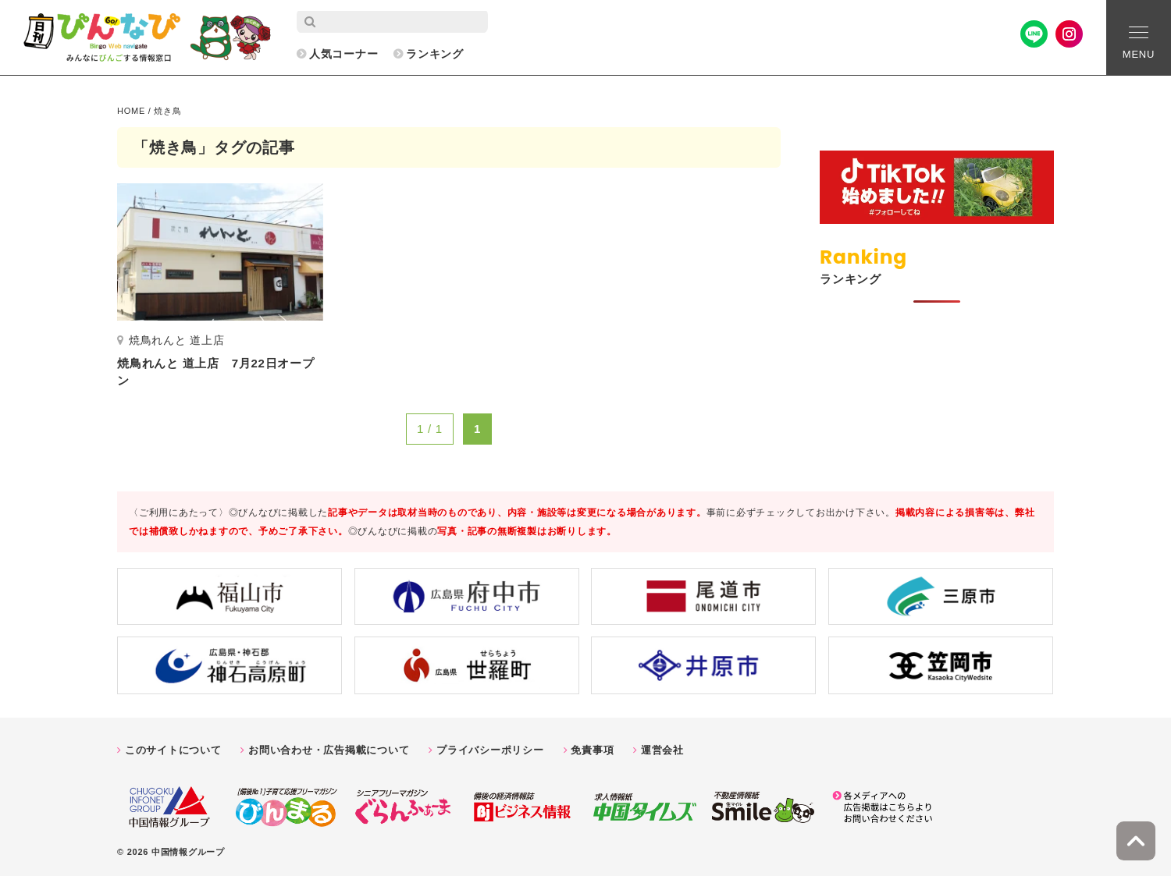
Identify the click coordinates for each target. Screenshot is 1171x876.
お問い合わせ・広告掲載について (328, 750)
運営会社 (662, 750)
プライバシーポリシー (490, 750)
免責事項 (592, 750)
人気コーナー (344, 54)
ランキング (435, 54)
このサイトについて (173, 750)
